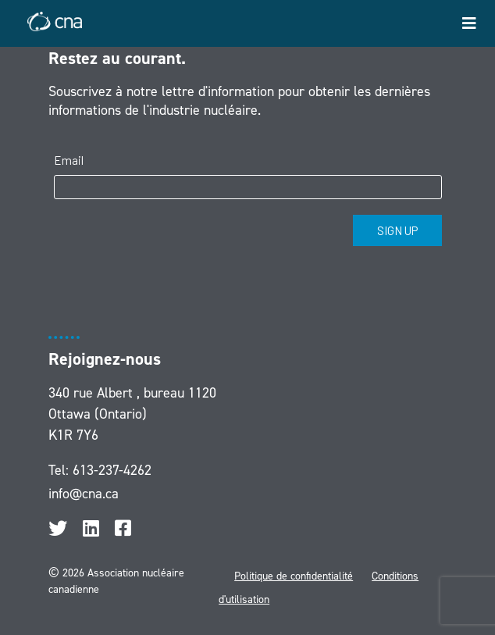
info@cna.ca (83, 493)
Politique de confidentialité (293, 576)
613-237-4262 (112, 470)
